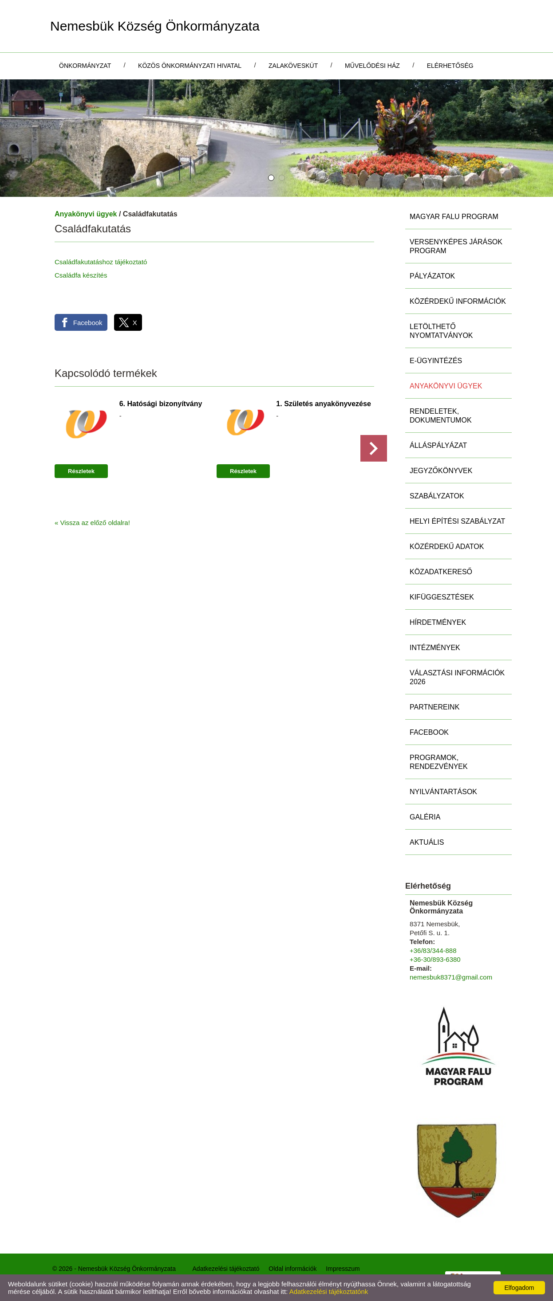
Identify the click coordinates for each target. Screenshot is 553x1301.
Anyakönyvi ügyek (86, 214)
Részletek (81, 471)
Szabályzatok (437, 496)
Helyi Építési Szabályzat (457, 521)
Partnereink (434, 707)
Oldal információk (292, 1268)
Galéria (425, 817)
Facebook (429, 732)
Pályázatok (432, 276)
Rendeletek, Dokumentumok (441, 416)
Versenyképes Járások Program (456, 246)
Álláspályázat (438, 445)
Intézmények (435, 647)
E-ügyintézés (436, 360)
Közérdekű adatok (447, 546)
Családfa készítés (81, 275)
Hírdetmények (438, 622)
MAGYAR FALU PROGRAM (454, 216)
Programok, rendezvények (439, 762)
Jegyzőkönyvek (441, 470)
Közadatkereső (441, 572)
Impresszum (342, 1268)
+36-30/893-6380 (435, 959)
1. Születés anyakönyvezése (323, 404)
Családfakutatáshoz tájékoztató (101, 262)
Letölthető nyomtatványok (441, 331)
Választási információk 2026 (457, 677)
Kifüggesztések (442, 597)
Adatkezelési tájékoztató (226, 1268)
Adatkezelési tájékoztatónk (328, 1291)
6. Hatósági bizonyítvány (160, 404)
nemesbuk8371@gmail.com (451, 977)
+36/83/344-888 (433, 950)
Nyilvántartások (443, 791)
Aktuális (427, 842)
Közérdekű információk (458, 301)
